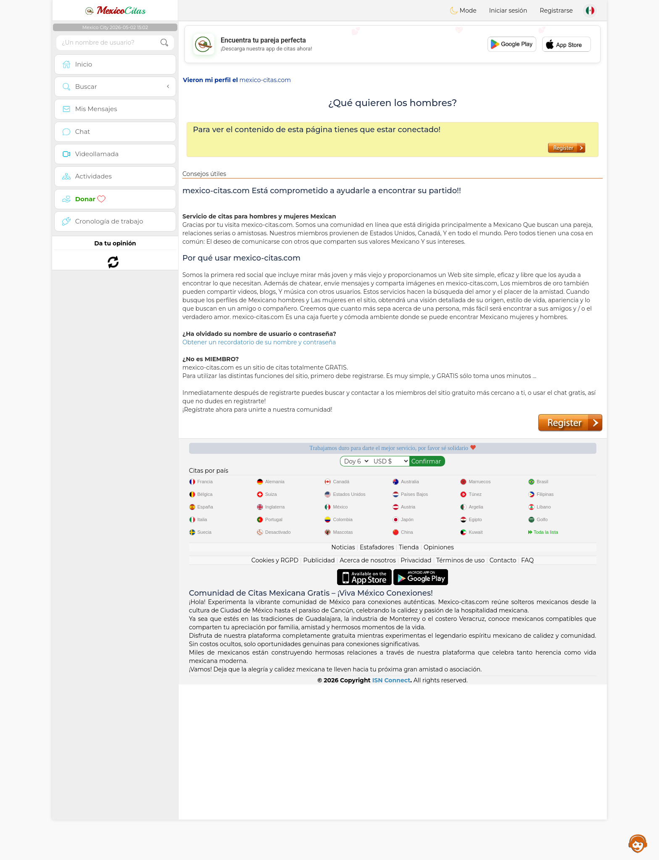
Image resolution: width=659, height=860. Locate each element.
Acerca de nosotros (368, 736)
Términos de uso (460, 736)
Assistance (638, 843)
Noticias (343, 723)
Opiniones (439, 723)
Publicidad (319, 736)
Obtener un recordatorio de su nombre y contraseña (259, 342)
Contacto (503, 736)
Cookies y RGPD (274, 736)
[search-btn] (164, 42)
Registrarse (556, 10)
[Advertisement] (393, 44)
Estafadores (377, 723)
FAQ (527, 736)
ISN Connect (391, 856)
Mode (463, 10)
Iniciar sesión (508, 10)
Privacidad (416, 736)
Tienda (409, 723)
